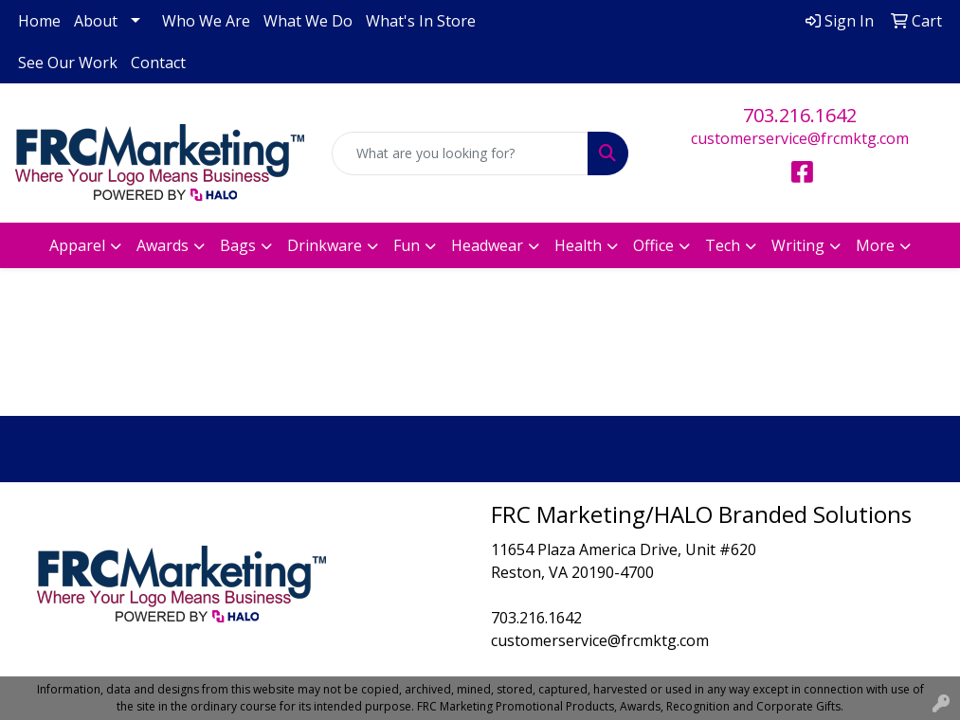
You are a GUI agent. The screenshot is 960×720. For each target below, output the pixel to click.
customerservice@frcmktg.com (800, 138)
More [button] (875, 245)
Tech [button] (722, 245)
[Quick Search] (460, 153)
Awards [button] (162, 245)
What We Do (308, 20)
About (96, 20)
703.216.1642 (800, 115)
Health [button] (578, 245)
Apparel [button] (77, 245)
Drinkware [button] (324, 245)
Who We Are (206, 20)
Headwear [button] (487, 245)
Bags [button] (238, 245)
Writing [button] (797, 245)
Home (39, 20)
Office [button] (653, 245)
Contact (158, 62)
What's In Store (421, 20)
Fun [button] (406, 245)
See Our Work (68, 62)
